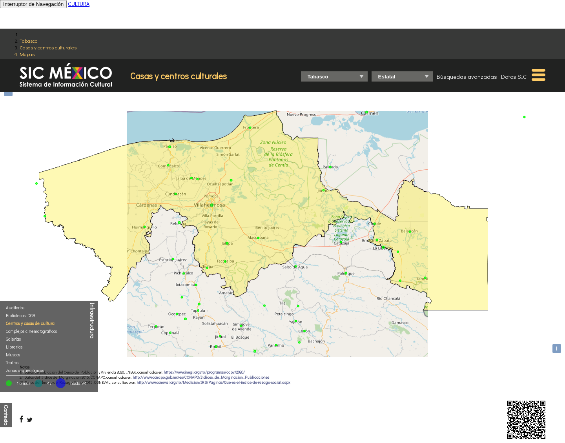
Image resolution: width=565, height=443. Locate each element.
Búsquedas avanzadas (467, 76)
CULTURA (78, 3)
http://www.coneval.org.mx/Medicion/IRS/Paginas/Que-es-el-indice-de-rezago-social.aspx (213, 382)
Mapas (27, 54)
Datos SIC (514, 76)
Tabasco (28, 40)
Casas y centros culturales (48, 47)
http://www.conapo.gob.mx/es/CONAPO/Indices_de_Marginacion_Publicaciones (201, 377)
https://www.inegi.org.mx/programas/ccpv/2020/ (204, 372)
